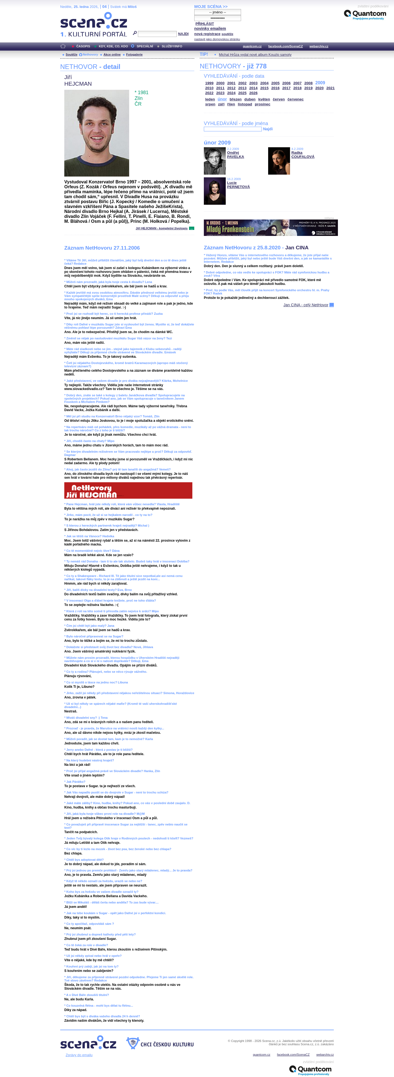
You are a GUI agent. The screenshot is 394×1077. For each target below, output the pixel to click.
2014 (253, 88)
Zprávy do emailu (79, 1055)
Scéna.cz (69, 14)
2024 (231, 93)
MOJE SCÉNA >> (211, 6)
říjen (231, 104)
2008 (308, 83)
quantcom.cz (252, 46)
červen (279, 99)
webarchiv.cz (318, 46)
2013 (242, 88)
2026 (253, 93)
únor (222, 99)
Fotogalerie (134, 54)
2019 (308, 88)
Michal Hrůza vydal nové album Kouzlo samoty (255, 55)
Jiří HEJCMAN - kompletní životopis (162, 228)
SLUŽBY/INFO (172, 46)
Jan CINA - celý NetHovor (305, 305)
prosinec (262, 104)
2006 (286, 83)
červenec (296, 99)
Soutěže (71, 54)
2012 (231, 88)
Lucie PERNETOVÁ (238, 185)
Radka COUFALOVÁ (302, 155)
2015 (264, 88)
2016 (275, 88)
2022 (209, 93)
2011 (220, 88)
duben (250, 99)
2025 (242, 93)
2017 (286, 88)
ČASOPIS (83, 46)
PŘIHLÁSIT (204, 24)
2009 (320, 82)
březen (236, 99)
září (221, 104)
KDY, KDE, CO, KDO (113, 46)
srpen (210, 104)
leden (210, 99)
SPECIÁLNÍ (145, 46)
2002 (242, 83)
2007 (297, 83)
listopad (245, 104)
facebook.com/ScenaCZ (285, 46)
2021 (330, 88)
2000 (220, 83)
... (191, 228)
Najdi (268, 129)
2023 (220, 93)
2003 (253, 83)
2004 (264, 83)
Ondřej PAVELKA (235, 155)
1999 (209, 83)
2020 (319, 88)
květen (264, 99)
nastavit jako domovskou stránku (217, 39)
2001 (231, 83)
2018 (297, 88)
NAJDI (183, 34)
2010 (209, 88)
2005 (275, 83)
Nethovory (90, 54)
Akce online (112, 54)
